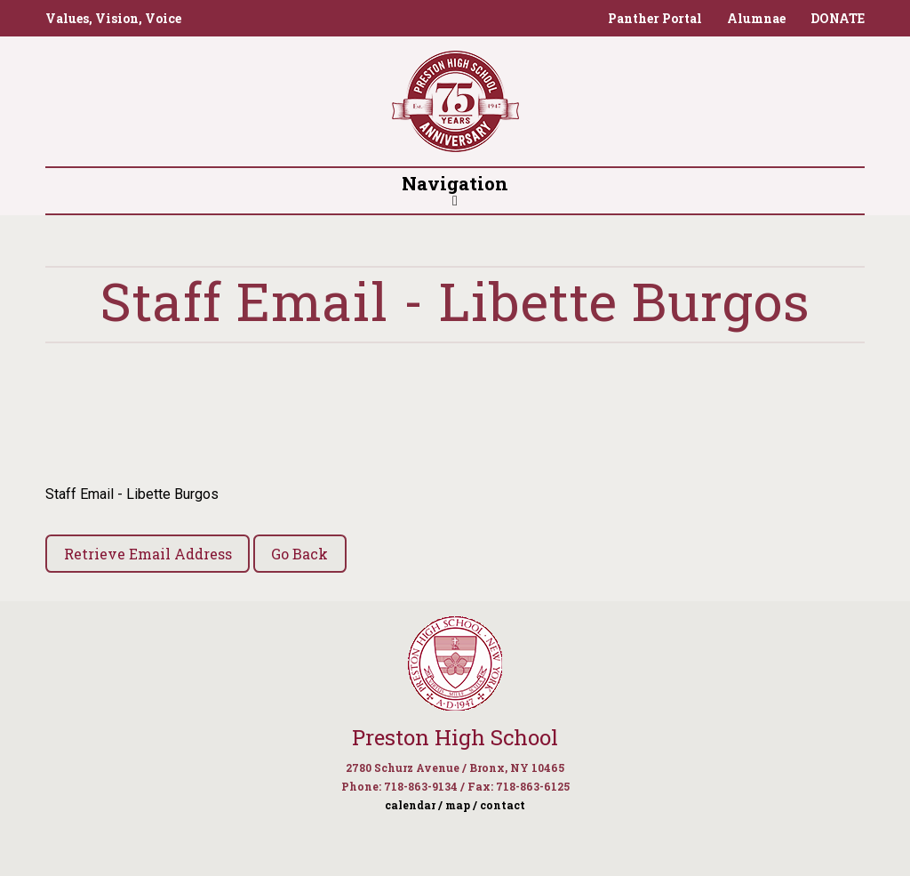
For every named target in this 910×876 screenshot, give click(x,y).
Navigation (455, 189)
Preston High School (455, 737)
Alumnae (756, 18)
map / (461, 805)
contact (502, 805)
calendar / (414, 805)
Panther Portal (655, 18)
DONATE (837, 18)
